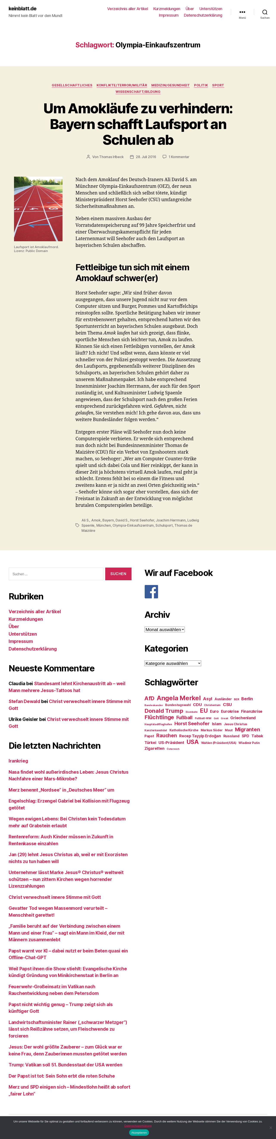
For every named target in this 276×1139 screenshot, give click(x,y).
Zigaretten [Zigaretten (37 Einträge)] (154, 748)
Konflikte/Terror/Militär (122, 85)
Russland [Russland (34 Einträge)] (231, 736)
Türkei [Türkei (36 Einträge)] (150, 742)
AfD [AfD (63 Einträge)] (149, 698)
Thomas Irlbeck (111, 157)
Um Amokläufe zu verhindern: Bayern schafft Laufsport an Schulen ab (137, 124)
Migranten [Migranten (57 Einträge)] (247, 729)
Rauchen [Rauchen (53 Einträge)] (166, 735)
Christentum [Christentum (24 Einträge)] (212, 705)
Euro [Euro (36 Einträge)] (214, 711)
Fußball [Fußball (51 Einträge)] (184, 717)
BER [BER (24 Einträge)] (236, 699)
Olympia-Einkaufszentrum (133, 525)
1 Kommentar (179, 157)
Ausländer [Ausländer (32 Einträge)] (223, 699)
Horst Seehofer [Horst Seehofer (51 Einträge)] (192, 723)
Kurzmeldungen (166, 8)
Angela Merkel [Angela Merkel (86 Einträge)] (179, 698)
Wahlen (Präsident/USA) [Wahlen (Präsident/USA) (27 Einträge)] (218, 743)
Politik (201, 85)
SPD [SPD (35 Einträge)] (245, 736)
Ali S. (85, 520)
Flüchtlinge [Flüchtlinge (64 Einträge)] (159, 717)
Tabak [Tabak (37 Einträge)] (257, 736)
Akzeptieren (139, 1132)
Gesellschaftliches (72, 85)
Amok (96, 520)
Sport (218, 85)
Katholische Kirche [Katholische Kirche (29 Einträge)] (183, 730)
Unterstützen (210, 8)
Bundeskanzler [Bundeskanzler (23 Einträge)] (153, 705)
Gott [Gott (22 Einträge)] (216, 718)
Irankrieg (18, 761)
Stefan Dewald (24, 701)
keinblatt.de (22, 8)
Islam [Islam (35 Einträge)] (217, 724)
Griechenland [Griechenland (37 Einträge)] (243, 718)
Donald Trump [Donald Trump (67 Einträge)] (163, 710)
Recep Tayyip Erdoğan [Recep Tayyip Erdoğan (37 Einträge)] (200, 736)
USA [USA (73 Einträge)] (193, 741)
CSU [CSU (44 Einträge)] (227, 704)
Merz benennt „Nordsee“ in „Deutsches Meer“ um (61, 790)
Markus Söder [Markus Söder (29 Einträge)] (212, 730)
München (103, 525)
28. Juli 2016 (146, 157)
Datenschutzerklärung (203, 15)
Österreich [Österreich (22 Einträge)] (173, 749)
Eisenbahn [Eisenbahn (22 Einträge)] (192, 712)
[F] (205, 592)
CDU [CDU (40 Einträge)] (197, 704)
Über (190, 8)
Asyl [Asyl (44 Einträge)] (207, 698)
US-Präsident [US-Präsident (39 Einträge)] (171, 742)
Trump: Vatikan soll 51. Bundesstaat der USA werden (65, 1064)
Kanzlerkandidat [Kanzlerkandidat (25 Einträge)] (155, 730)
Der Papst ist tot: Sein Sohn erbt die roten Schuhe (62, 1076)
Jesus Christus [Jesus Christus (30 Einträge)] (235, 724)
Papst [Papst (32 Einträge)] (149, 736)
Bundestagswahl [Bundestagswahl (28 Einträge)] (178, 705)
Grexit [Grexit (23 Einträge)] (224, 718)
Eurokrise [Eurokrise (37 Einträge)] (230, 711)
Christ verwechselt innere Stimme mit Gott (55, 897)
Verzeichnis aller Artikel (127, 8)
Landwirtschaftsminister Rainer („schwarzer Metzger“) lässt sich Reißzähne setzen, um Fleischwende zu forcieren (68, 1029)
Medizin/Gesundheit (170, 85)
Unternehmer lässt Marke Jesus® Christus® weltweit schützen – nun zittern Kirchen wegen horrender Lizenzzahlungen (66, 879)
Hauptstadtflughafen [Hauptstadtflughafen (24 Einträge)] (158, 724)
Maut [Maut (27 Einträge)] (229, 730)
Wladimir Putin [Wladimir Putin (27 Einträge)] (249, 743)
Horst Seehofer (142, 520)
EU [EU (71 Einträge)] (204, 710)
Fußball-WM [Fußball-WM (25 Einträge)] (203, 718)
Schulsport (163, 525)
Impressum (169, 15)
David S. (122, 520)
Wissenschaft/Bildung (138, 92)
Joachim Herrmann (171, 520)
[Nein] (270, 1127)
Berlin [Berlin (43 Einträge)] (247, 698)
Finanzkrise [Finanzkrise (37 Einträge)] (251, 711)
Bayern (108, 520)
